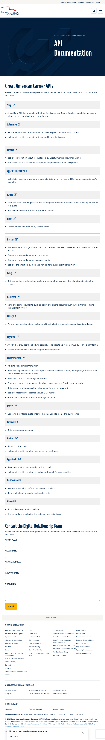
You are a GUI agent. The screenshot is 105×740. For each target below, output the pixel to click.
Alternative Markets (12, 643)
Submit (11, 606)
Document (13, 297)
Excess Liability (34, 646)
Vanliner (8, 675)
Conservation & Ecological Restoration (14, 654)
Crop (30, 630)
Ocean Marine (81, 630)
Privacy (51, 724)
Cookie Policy (60, 724)
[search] (94, 11)
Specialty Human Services (14, 658)
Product (12, 150)
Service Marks (72, 724)
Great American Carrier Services (69, 35)
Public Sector (81, 643)
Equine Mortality (35, 643)
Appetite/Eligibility (17, 171)
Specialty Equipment (83, 653)
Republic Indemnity (83, 646)
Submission (13, 124)
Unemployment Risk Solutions (16, 671)
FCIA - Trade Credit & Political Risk (39, 654)
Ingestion (13, 337)
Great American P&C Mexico (39, 693)
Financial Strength (35, 709)
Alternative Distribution (13, 640)
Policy (11, 273)
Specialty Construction (84, 650)
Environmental (34, 640)
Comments (10, 584)
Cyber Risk (33, 633)
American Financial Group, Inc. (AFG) (29, 721)
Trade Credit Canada (60, 693)
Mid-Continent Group (60, 652)
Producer (12, 422)
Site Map (92, 724)
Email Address (13, 562)
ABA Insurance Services (14, 630)
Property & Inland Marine (85, 640)
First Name (11, 540)
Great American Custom (61, 637)
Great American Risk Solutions (64, 645)
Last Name (11, 551)
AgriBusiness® (10, 637)
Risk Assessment (16, 358)
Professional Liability (83, 637)
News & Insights (59, 709)
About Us (8, 709)
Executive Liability (35, 650)
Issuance (12, 239)
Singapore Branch (59, 690)
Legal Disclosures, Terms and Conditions (33, 724)
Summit (8, 665)
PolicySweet (80, 633)
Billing (11, 316)
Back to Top (52, 617)
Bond (7, 650)
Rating (11, 194)
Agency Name (12, 573)
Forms (11, 218)
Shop (11, 105)
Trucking (8, 668)
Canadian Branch (11, 690)
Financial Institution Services (63, 633)
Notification (14, 480)
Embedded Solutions (36, 637)
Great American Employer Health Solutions (62, 641)
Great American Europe (37, 690)
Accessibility (83, 724)
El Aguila (8, 693)
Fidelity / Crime (58, 630)
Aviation (8, 646)
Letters (12, 406)
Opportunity (14, 459)
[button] (82, 732)
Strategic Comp (10, 662)
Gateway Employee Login (14, 726)
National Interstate (59, 655)
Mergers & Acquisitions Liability (64, 648)
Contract (12, 438)
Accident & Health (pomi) (14, 633)
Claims (11, 501)
